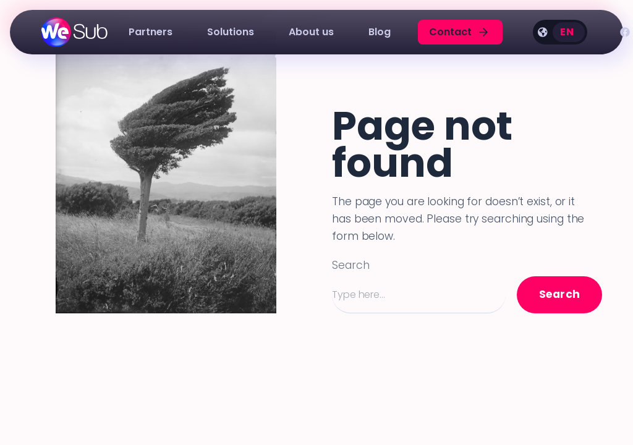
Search (350, 265)
